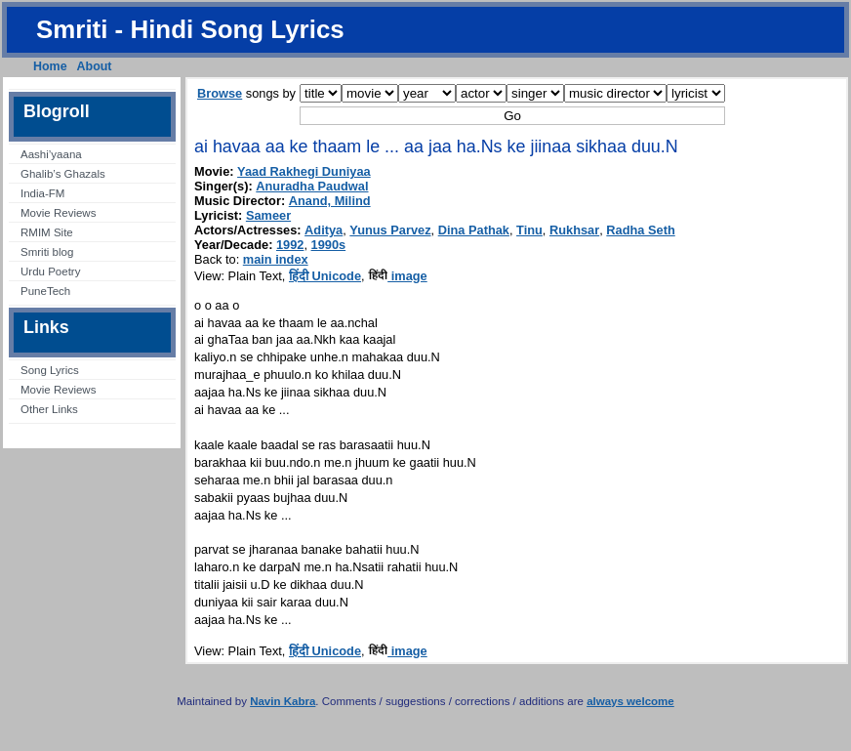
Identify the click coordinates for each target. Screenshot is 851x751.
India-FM (42, 193)
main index (275, 259)
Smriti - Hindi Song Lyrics (190, 29)
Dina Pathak (473, 230)
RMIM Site (46, 232)
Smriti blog (46, 252)
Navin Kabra (282, 701)
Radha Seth (640, 230)
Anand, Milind (330, 200)
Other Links (49, 409)
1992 (290, 244)
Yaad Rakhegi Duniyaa (304, 171)
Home (50, 66)
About (94, 66)
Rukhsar (574, 230)
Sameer (268, 215)
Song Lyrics (49, 370)
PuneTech (45, 291)
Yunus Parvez (389, 230)
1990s (328, 244)
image (397, 276)
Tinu (529, 230)
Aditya (323, 230)
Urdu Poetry (50, 271)
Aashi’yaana (51, 154)
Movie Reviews (58, 213)
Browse (219, 93)
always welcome (630, 701)
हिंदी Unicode (325, 276)
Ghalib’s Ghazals (62, 174)
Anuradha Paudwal (312, 186)
